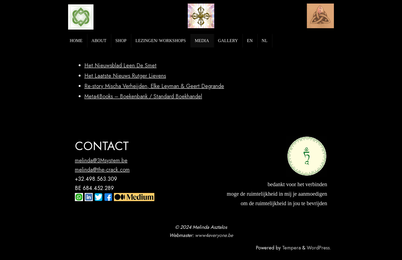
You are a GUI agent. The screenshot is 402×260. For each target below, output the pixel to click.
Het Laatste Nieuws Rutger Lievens (125, 76)
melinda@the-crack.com (102, 170)
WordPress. (319, 247)
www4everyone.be (214, 235)
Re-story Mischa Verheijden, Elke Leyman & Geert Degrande (154, 86)
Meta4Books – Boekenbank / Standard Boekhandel (143, 96)
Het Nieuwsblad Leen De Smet (120, 65)
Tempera (291, 247)
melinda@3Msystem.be (101, 160)
